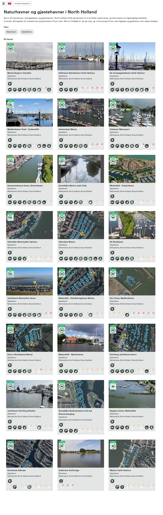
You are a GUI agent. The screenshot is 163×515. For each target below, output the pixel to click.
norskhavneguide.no (23, 3)
